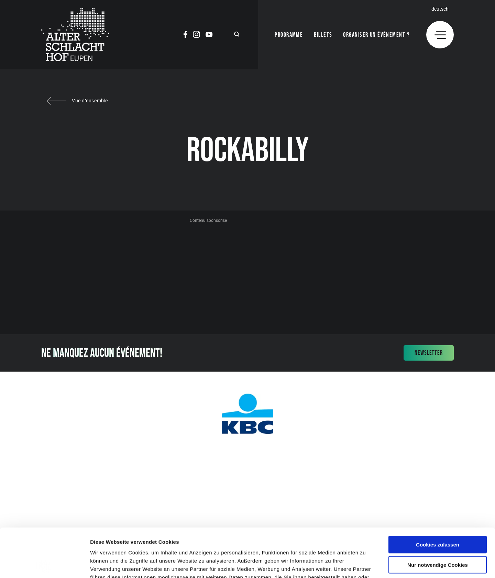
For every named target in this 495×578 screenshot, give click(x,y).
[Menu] (440, 34)
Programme (289, 34)
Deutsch (440, 8)
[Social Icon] (185, 35)
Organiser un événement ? (376, 34)
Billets (323, 34)
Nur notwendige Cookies (437, 516)
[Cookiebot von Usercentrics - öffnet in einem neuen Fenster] (44, 564)
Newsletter (429, 352)
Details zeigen (365, 564)
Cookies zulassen (437, 496)
